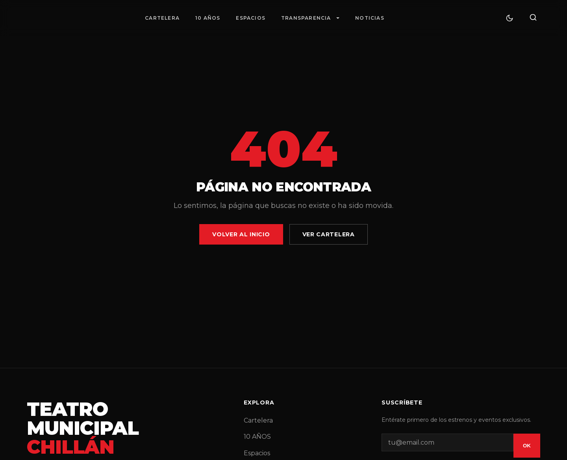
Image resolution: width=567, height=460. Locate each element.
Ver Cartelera (328, 234)
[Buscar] (533, 18)
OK (527, 446)
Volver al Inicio (241, 234)
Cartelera (162, 18)
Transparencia (306, 18)
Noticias (369, 18)
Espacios (250, 18)
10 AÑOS (207, 18)
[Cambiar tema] (509, 18)
